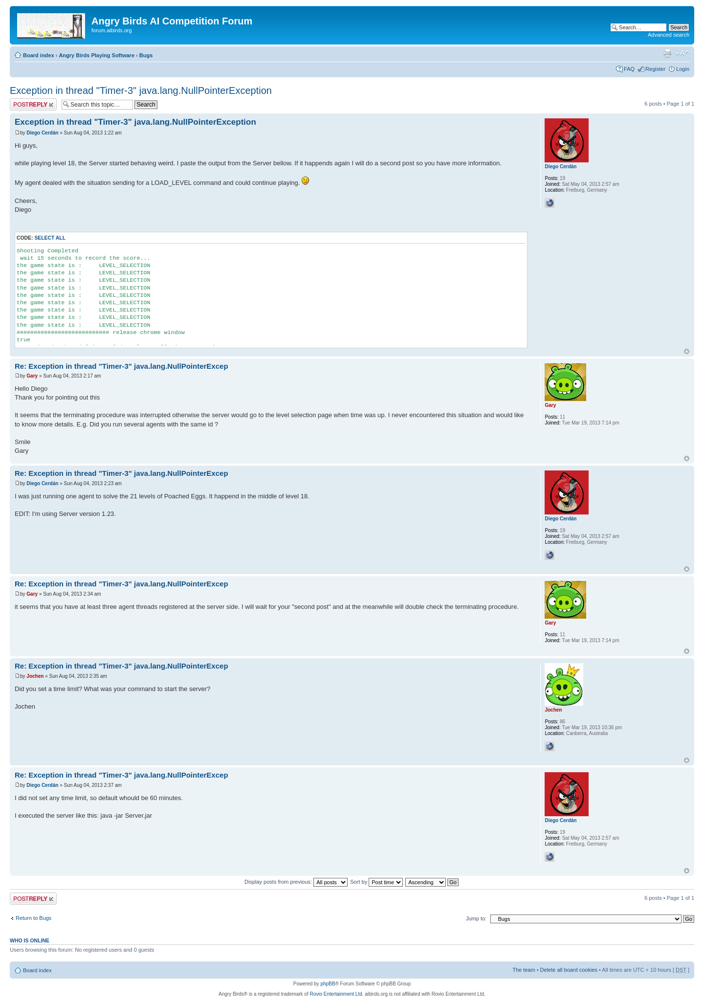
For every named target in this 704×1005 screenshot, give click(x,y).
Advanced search (668, 35)
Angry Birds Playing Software (96, 55)
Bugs (146, 55)
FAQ (629, 69)
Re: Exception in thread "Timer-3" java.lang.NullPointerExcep (121, 366)
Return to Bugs (33, 918)
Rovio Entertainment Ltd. (336, 994)
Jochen (35, 676)
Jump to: (476, 918)
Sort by (376, 882)
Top (686, 351)
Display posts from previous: (296, 882)
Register (655, 69)
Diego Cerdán (42, 132)
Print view (667, 53)
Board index (38, 55)
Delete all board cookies (568, 970)
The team (523, 970)
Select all (50, 238)
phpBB (327, 983)
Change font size (682, 53)
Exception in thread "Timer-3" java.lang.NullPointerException (141, 90)
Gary (32, 376)
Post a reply (33, 104)
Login (682, 69)
